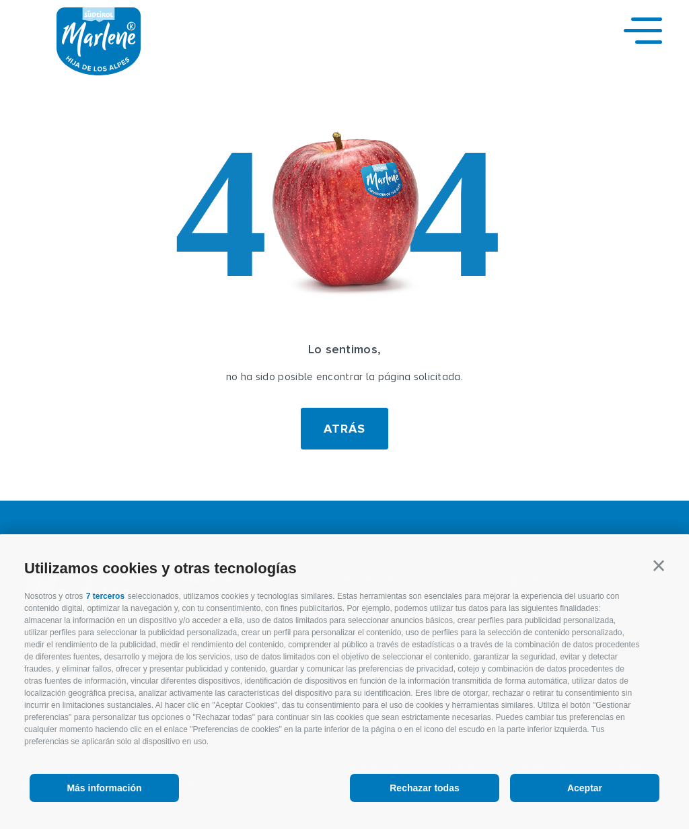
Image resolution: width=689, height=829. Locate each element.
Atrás (344, 428)
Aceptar (584, 788)
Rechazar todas (424, 788)
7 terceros (105, 596)
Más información (104, 788)
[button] (659, 566)
